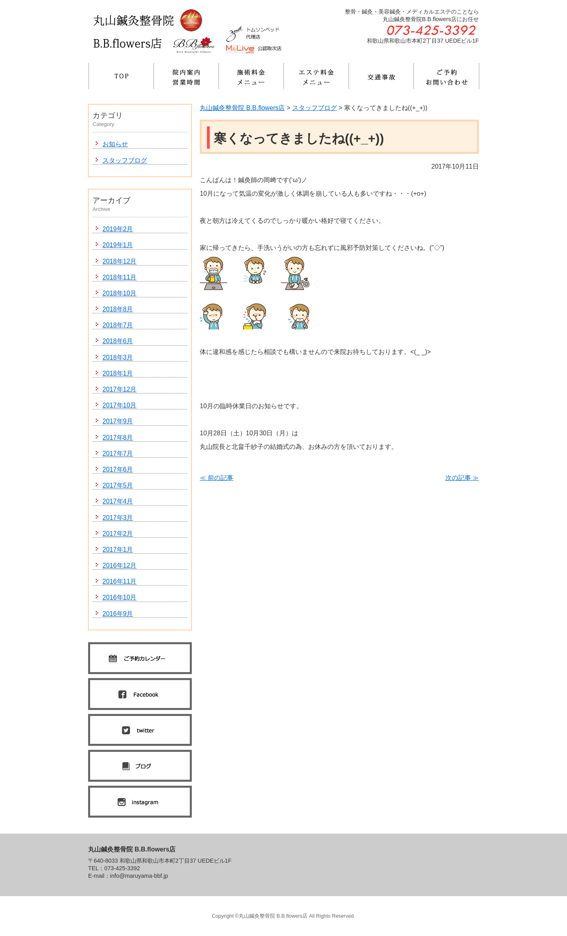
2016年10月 (119, 597)
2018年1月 (117, 373)
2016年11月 (119, 581)
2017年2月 (117, 533)
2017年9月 (117, 421)
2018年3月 (117, 357)
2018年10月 (119, 293)
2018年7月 (117, 325)
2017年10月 (119, 405)
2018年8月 (117, 309)
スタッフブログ (124, 160)
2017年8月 (117, 437)
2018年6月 (117, 341)
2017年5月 (117, 485)
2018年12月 (119, 261)
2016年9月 (117, 613)
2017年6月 (117, 469)
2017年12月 (119, 389)
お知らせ (115, 144)
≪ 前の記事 (216, 477)
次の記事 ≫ (462, 477)
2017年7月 (117, 453)
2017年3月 (117, 517)
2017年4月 (117, 501)
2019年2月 (117, 229)
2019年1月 (117, 245)
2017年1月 (117, 549)
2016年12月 (119, 565)
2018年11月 (119, 277)
